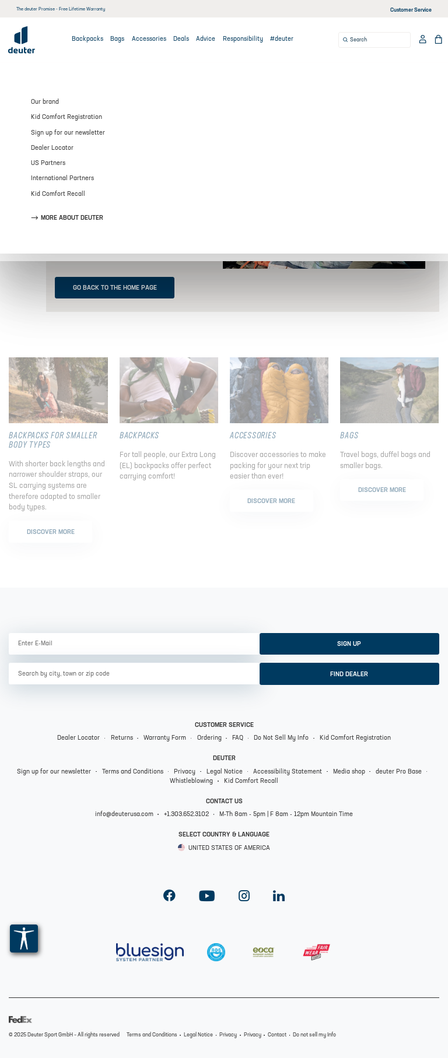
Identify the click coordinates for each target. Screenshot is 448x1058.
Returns (122, 738)
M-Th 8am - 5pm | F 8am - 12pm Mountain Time (286, 814)
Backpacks (87, 39)
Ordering (209, 738)
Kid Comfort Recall (251, 781)
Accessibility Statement (287, 772)
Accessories (149, 39)
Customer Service (411, 10)
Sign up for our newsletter (54, 772)
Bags (117, 39)
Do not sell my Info (314, 1035)
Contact (277, 1035)
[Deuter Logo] (21, 39)
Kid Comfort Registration (355, 738)
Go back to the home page (115, 288)
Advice (205, 39)
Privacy (184, 772)
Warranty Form (165, 738)
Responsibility (243, 39)
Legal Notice (224, 772)
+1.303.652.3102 (186, 814)
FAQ (237, 738)
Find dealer (349, 675)
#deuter (281, 39)
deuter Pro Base (399, 772)
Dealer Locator (78, 738)
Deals (181, 39)
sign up (349, 644)
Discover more (51, 532)
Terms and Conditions (132, 772)
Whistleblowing (191, 781)
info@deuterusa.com (124, 814)
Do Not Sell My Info (281, 738)
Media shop (349, 772)
